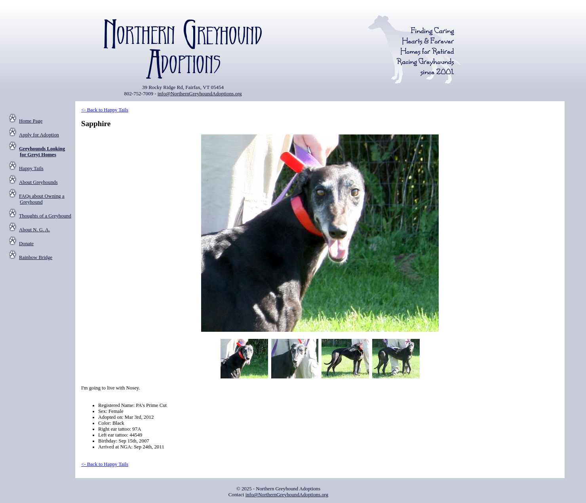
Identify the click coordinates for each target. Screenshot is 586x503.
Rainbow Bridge (35, 257)
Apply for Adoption (39, 135)
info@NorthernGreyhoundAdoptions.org (200, 93)
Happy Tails (31, 168)
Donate (26, 243)
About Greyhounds (38, 182)
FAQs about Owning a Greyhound (42, 199)
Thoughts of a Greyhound (45, 216)
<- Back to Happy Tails (104, 110)
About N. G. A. (34, 230)
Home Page (30, 121)
